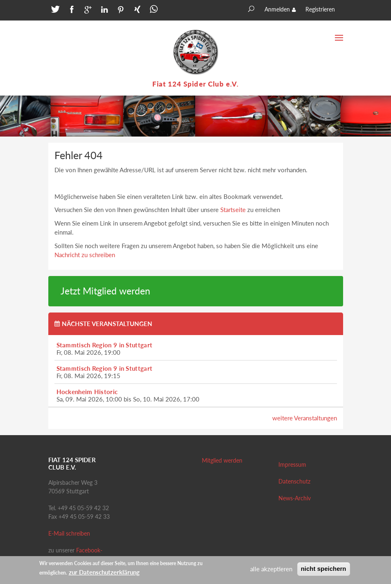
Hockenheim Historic (87, 391)
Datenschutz (294, 481)
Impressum (292, 464)
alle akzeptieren (271, 570)
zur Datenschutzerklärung (104, 573)
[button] (54, 11)
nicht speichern (323, 569)
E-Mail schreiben (69, 533)
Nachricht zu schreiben (84, 254)
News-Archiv (294, 498)
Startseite (233, 209)
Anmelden (277, 9)
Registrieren (320, 9)
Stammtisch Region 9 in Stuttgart (105, 345)
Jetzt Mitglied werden (105, 291)
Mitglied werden (222, 460)
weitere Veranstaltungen (304, 418)
